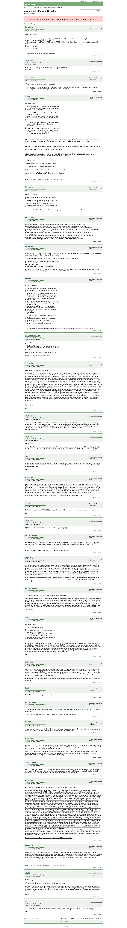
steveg (27, 503)
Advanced (99, 11)
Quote (99, 55)
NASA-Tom (32, 13)
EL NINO (28, 96)
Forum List (26, 24)
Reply (94, 55)
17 (94, 918)
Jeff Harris (29, 363)
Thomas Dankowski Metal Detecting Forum (40, 7)
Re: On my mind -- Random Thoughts (35, 29)
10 (79, 918)
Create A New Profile (97, 1)
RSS (66, 921)
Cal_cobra (29, 27)
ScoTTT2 (28, 722)
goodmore (29, 845)
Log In (89, 1)
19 (98, 918)
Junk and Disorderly (32, 336)
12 (83, 918)
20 (100, 918)
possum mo (29, 77)
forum (59, 926)
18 (96, 918)
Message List (34, 24)
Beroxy (27, 688)
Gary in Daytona (31, 535)
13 (85, 918)
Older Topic (35, 918)
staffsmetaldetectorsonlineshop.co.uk (37, 355)
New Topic (41, 24)
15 (89, 918)
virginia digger (30, 762)
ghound (28, 278)
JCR (26, 456)
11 (81, 918)
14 (87, 918)
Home (25, 7)
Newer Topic (27, 918)
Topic (54, 7)
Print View (61, 921)
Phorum (68, 926)
